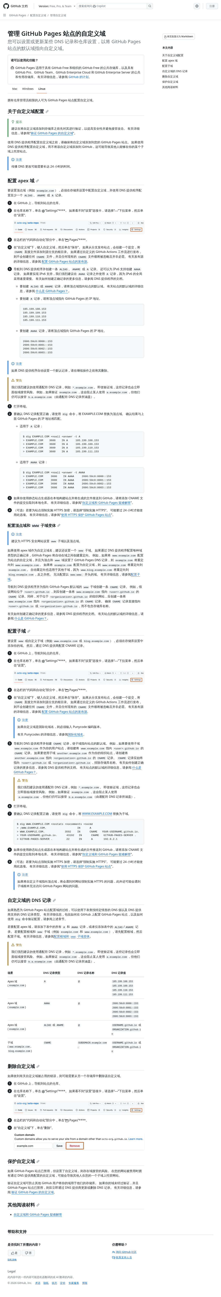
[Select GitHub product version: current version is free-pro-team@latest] (57, 6)
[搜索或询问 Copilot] (115, 6)
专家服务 (73, 1283)
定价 (62, 1283)
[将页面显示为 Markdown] (178, 37)
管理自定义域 (58, 15)
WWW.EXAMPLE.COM (97, 814)
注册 (212, 6)
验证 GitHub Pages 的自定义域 (52, 133)
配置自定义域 (38, 15)
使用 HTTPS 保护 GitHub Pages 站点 (86, 515)
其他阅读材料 (23, 1205)
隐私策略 (12, 1259)
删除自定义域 (23, 1066)
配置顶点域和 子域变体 (34, 525)
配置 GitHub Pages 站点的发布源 (64, 261)
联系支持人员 (122, 1257)
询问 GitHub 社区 (124, 1252)
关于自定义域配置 (28, 111)
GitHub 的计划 (78, 77)
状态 (54, 1283)
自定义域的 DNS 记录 (32, 900)
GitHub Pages (17, 15)
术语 (37, 1283)
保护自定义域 (23, 1161)
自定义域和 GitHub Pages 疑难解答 (106, 503)
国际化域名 (75, 734)
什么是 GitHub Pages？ (52, 291)
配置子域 (19, 631)
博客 (84, 1283)
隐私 (46, 1283)
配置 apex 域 (23, 180)
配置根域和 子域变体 (72, 936)
